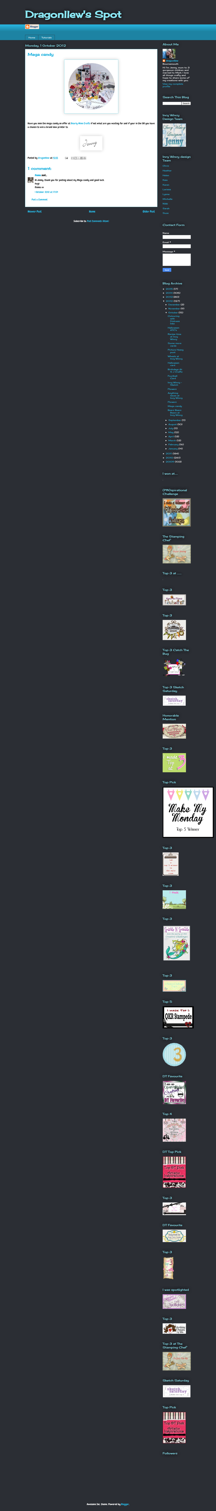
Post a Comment (39, 199)
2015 (170, 289)
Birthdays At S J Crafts (175, 370)
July (171, 428)
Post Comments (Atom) (98, 221)
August (172, 424)
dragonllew (172, 60)
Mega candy (175, 406)
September (175, 420)
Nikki (165, 203)
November (174, 308)
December (174, 304)
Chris (166, 165)
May (171, 432)
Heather (167, 170)
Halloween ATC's (173, 329)
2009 (170, 461)
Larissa (167, 189)
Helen (166, 175)
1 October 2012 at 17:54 (46, 192)
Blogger (125, 1504)
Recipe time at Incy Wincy (174, 336)
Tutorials (47, 37)
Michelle (167, 199)
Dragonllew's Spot (73, 14)
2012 (170, 301)
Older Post (149, 212)
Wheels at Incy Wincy (175, 357)
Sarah (166, 208)
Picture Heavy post (175, 351)
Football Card (172, 377)
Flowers (172, 389)
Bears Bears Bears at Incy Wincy (175, 412)
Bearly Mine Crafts (80, 123)
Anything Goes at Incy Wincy (175, 395)
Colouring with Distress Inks (174, 320)
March (172, 440)
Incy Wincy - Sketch (175, 383)
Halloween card (173, 364)
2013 (170, 297)
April (171, 436)
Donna (38, 175)
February (173, 444)
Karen (166, 184)
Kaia (165, 180)
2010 (170, 457)
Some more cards (174, 344)
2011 (169, 453)
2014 (170, 293)
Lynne (166, 194)
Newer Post (35, 212)
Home (31, 37)
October (173, 312)
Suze (166, 213)
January (173, 448)
